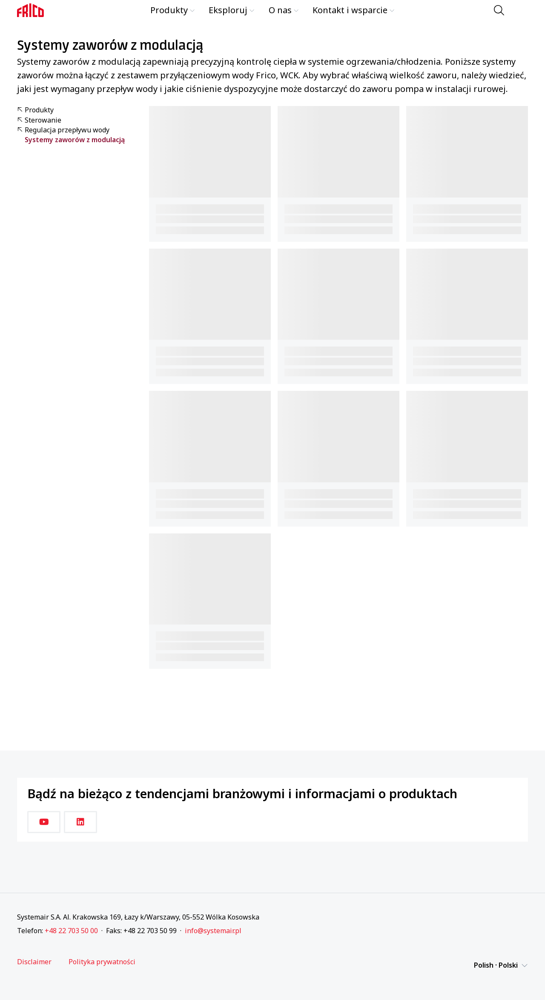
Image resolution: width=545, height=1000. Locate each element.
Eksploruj (232, 10)
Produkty (172, 10)
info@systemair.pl (213, 930)
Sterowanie (39, 120)
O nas (284, 10)
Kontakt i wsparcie (354, 10)
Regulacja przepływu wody (63, 130)
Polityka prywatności (102, 962)
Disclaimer (34, 962)
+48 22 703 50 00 (71, 930)
